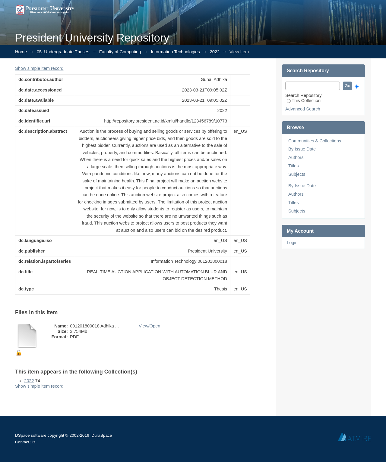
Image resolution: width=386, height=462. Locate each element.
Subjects (296, 174)
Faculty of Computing (120, 51)
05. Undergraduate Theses (63, 51)
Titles (293, 165)
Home (21, 51)
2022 (215, 51)
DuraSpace (101, 435)
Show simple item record (39, 68)
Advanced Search (302, 109)
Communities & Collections (314, 140)
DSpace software (30, 435)
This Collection (304, 100)
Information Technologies (175, 51)
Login (292, 242)
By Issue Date (302, 149)
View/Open (149, 326)
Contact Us (25, 442)
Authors (296, 157)
